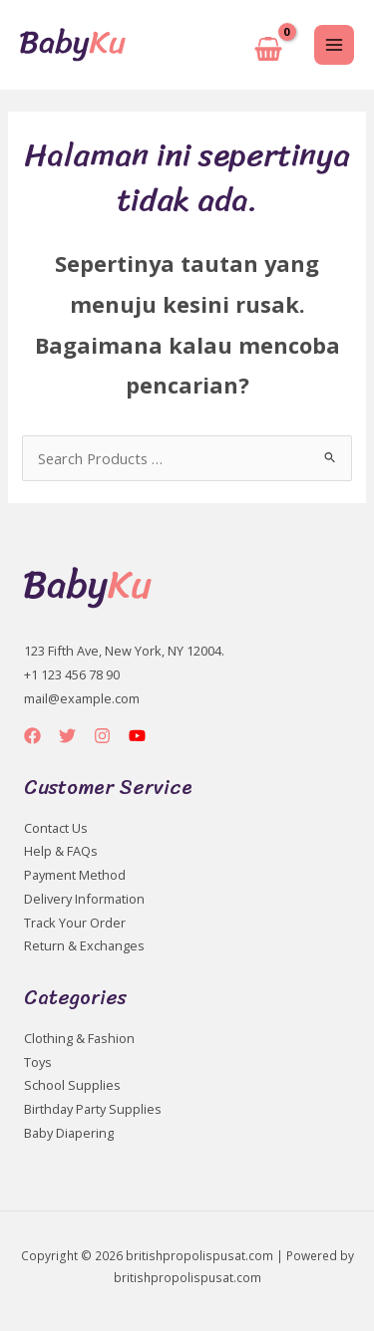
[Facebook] (32, 735)
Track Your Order (75, 923)
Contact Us (56, 828)
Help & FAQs (61, 851)
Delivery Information (84, 899)
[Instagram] (102, 735)
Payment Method (75, 875)
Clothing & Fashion (79, 1038)
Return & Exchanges (84, 945)
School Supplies (72, 1085)
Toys (38, 1062)
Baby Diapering (69, 1133)
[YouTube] (137, 735)
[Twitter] (67, 735)
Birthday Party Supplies (93, 1109)
